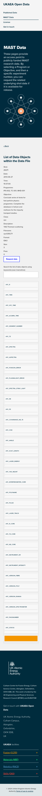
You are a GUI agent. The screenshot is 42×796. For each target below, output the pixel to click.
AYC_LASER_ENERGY (13, 461)
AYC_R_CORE (10, 524)
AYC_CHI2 (9, 430)
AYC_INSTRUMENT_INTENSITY (16, 565)
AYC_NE (8, 399)
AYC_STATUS (10, 628)
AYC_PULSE (10, 503)
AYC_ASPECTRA (11, 357)
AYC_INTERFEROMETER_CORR (16, 482)
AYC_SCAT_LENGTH (12, 451)
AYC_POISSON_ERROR (13, 368)
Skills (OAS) (9, 773)
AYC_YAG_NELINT (11, 472)
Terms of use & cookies (24, 791)
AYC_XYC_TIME (11, 305)
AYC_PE (8, 409)
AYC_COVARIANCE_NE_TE (14, 420)
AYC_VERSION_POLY (12, 586)
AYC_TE (8, 336)
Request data (11, 259)
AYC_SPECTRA (10, 347)
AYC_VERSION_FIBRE (13, 576)
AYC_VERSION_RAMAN (13, 596)
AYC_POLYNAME (11, 492)
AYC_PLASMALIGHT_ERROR (15, 378)
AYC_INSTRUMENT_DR (13, 555)
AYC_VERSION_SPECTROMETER (16, 607)
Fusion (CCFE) (10, 752)
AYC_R (8, 285)
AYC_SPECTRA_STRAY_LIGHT (15, 388)
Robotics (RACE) (11, 766)
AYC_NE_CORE (11, 544)
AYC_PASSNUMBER (12, 617)
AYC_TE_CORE (10, 534)
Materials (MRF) (10, 759)
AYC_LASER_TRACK (12, 513)
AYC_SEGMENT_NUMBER (14, 326)
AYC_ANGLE (10, 440)
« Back (6, 146)
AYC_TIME (9, 295)
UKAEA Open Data (16, 4)
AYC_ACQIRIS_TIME (12, 316)
